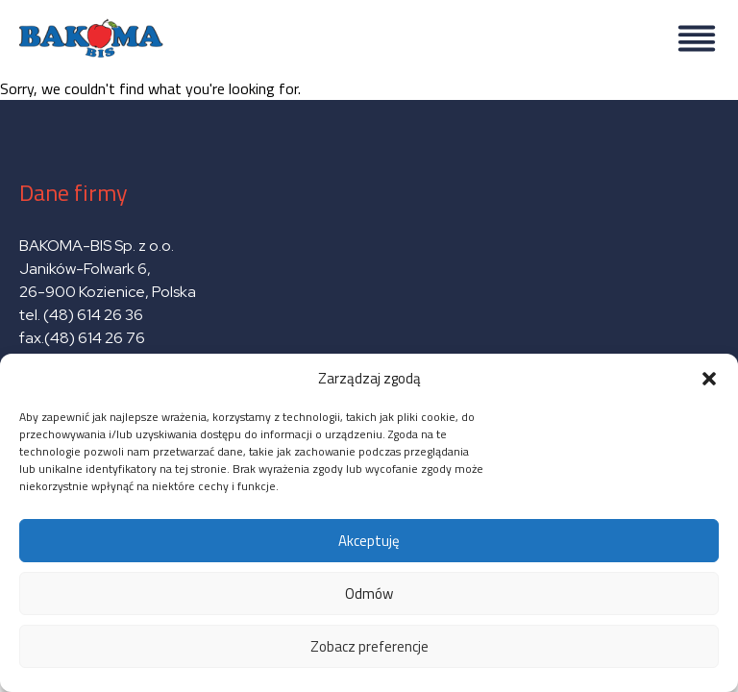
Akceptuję (369, 541)
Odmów (369, 593)
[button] (709, 378)
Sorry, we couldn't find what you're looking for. (369, 338)
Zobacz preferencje (369, 646)
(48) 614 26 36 (93, 315)
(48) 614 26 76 (96, 338)
